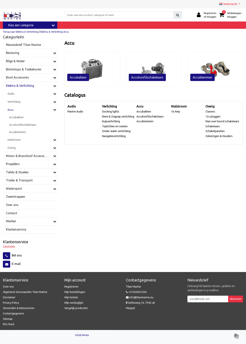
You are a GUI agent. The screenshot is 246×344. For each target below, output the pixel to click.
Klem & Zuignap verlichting (118, 116)
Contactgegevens (13, 313)
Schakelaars (212, 126)
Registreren (71, 286)
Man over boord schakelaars (222, 121)
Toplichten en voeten (115, 126)
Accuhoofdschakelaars (150, 116)
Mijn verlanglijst (73, 302)
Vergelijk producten (76, 308)
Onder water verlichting (116, 131)
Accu (66, 31)
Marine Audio (75, 111)
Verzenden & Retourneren (18, 308)
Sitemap (7, 318)
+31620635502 (136, 292)
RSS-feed (8, 324)
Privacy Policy (11, 302)
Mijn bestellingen (74, 292)
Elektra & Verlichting (51, 31)
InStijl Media (82, 335)
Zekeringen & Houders (219, 136)
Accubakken (143, 111)
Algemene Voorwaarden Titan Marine (25, 292)
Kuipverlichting (111, 121)
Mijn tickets (71, 297)
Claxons (210, 111)
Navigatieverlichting (114, 136)
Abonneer (236, 298)
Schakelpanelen (215, 131)
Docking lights (110, 111)
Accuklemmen (144, 121)
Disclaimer (9, 297)
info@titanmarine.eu (139, 297)
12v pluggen (212, 116)
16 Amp (175, 111)
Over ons (8, 286)
